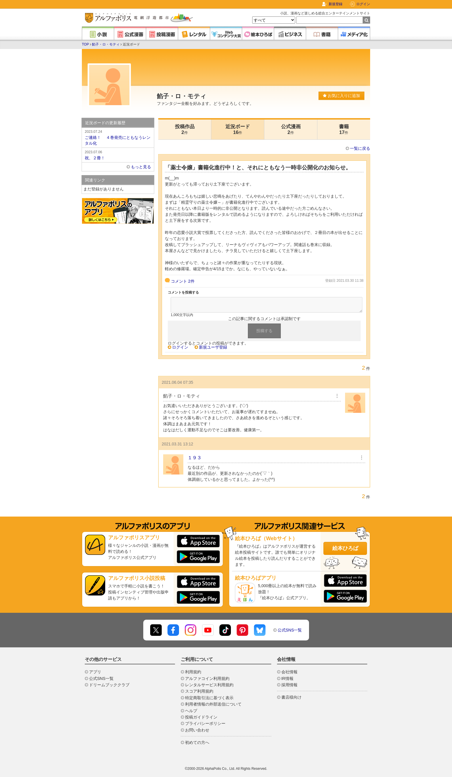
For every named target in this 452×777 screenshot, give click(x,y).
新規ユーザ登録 (213, 347)
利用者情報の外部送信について (213, 704)
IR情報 (287, 678)
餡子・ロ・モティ (106, 44)
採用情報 (289, 685)
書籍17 (344, 129)
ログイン (363, 4)
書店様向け (291, 697)
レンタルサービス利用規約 (209, 685)
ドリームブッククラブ (109, 685)
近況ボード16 (237, 129)
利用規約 (193, 672)
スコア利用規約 (199, 691)
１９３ (194, 457)
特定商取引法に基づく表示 (209, 697)
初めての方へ (197, 742)
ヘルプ (191, 710)
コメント (183, 281)
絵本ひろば (345, 548)
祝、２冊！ (118, 154)
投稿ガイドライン (201, 717)
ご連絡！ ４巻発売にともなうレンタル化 (118, 137)
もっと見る (141, 167)
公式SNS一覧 (290, 630)
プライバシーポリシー (205, 723)
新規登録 (335, 4)
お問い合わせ (197, 730)
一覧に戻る (360, 148)
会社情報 (289, 672)
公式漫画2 (291, 129)
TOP (85, 44)
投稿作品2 (185, 129)
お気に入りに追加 (341, 95)
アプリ (95, 672)
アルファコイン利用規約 (207, 678)
